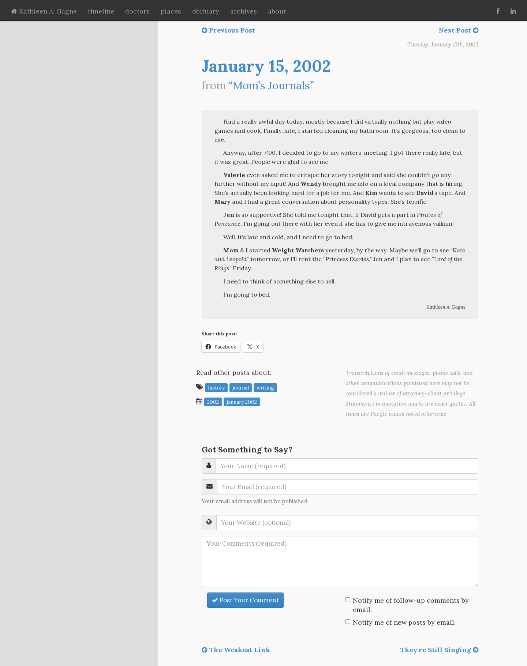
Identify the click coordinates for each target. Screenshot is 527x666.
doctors (137, 11)
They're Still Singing (439, 650)
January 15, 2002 (266, 66)
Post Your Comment (245, 600)
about (277, 11)
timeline (101, 11)
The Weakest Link (236, 650)
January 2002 (242, 401)
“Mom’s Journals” (271, 85)
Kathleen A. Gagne (44, 11)
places (171, 11)
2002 (213, 401)
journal (240, 387)
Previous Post (228, 30)
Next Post (458, 30)
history (216, 387)
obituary (205, 11)
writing (265, 387)
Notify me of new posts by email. (404, 622)
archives (243, 11)
